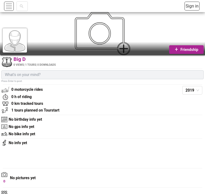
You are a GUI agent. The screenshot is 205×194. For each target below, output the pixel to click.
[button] (15, 6)
